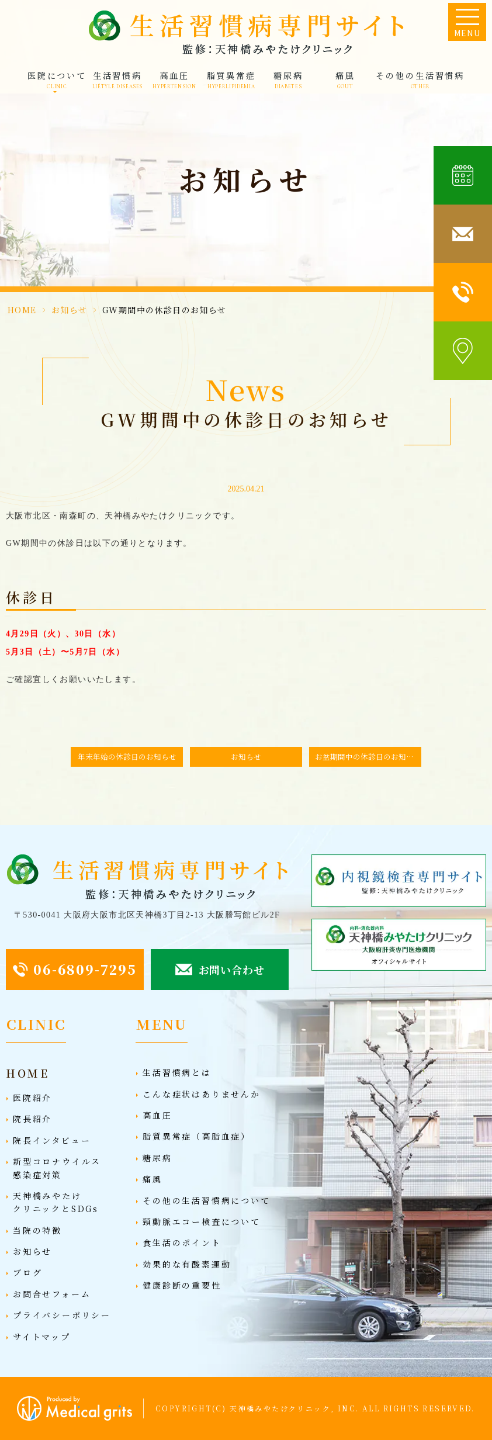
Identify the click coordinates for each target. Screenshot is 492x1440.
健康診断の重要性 (182, 1285)
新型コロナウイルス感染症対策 (57, 1167)
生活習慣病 (117, 80)
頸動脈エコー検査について (202, 1221)
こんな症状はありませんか (202, 1094)
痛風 (345, 80)
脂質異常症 (231, 80)
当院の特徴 (37, 1230)
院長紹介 (32, 1118)
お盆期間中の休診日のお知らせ (368, 756)
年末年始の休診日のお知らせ (127, 756)
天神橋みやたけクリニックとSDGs (56, 1202)
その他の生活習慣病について (206, 1200)
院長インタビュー (52, 1140)
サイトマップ (42, 1336)
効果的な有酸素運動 (187, 1264)
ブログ (27, 1272)
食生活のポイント (182, 1242)
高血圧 (174, 80)
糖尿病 (288, 80)
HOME (22, 310)
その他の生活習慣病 (420, 80)
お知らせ (69, 310)
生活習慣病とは (177, 1072)
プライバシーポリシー (62, 1315)
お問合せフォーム (52, 1294)
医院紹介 (32, 1097)
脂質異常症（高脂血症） (197, 1136)
